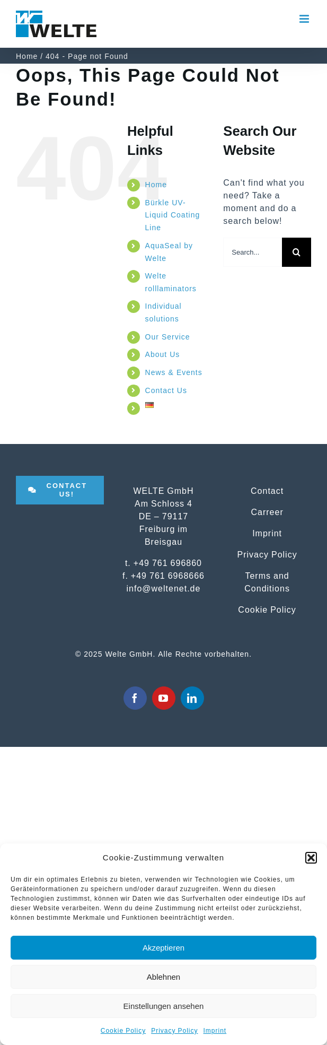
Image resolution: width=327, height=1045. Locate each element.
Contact (267, 490)
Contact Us (166, 390)
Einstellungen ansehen (163, 1006)
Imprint (215, 1030)
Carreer (267, 512)
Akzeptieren (163, 947)
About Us (162, 354)
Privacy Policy (174, 1030)
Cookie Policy (123, 1030)
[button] (311, 857)
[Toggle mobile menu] (305, 18)
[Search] (296, 252)
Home (156, 184)
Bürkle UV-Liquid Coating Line (172, 215)
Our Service (167, 337)
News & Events (173, 372)
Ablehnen (163, 976)
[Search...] (252, 252)
